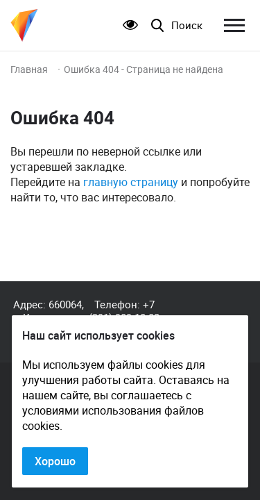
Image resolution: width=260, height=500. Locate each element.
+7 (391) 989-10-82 (124, 310)
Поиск (186, 25)
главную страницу (130, 182)
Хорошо (55, 461)
